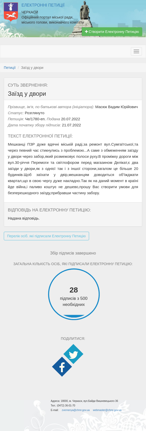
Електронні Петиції (43, 5)
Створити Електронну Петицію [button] (112, 32)
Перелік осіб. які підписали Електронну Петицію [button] (46, 236)
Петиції (10, 68)
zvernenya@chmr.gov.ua (76, 410)
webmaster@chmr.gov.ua (107, 410)
